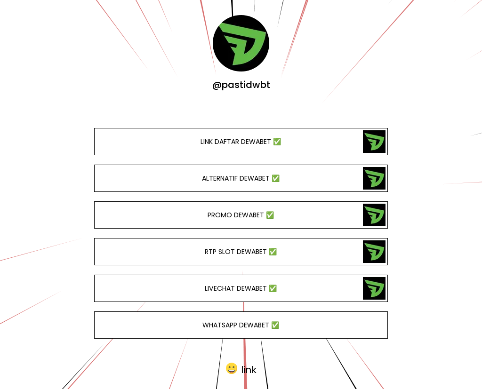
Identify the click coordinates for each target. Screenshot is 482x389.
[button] (241, 368)
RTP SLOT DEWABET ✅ (241, 251)
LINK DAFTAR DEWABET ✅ (241, 141)
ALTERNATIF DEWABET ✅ (241, 178)
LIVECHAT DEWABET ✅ (241, 288)
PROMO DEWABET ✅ (241, 215)
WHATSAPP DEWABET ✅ (241, 325)
